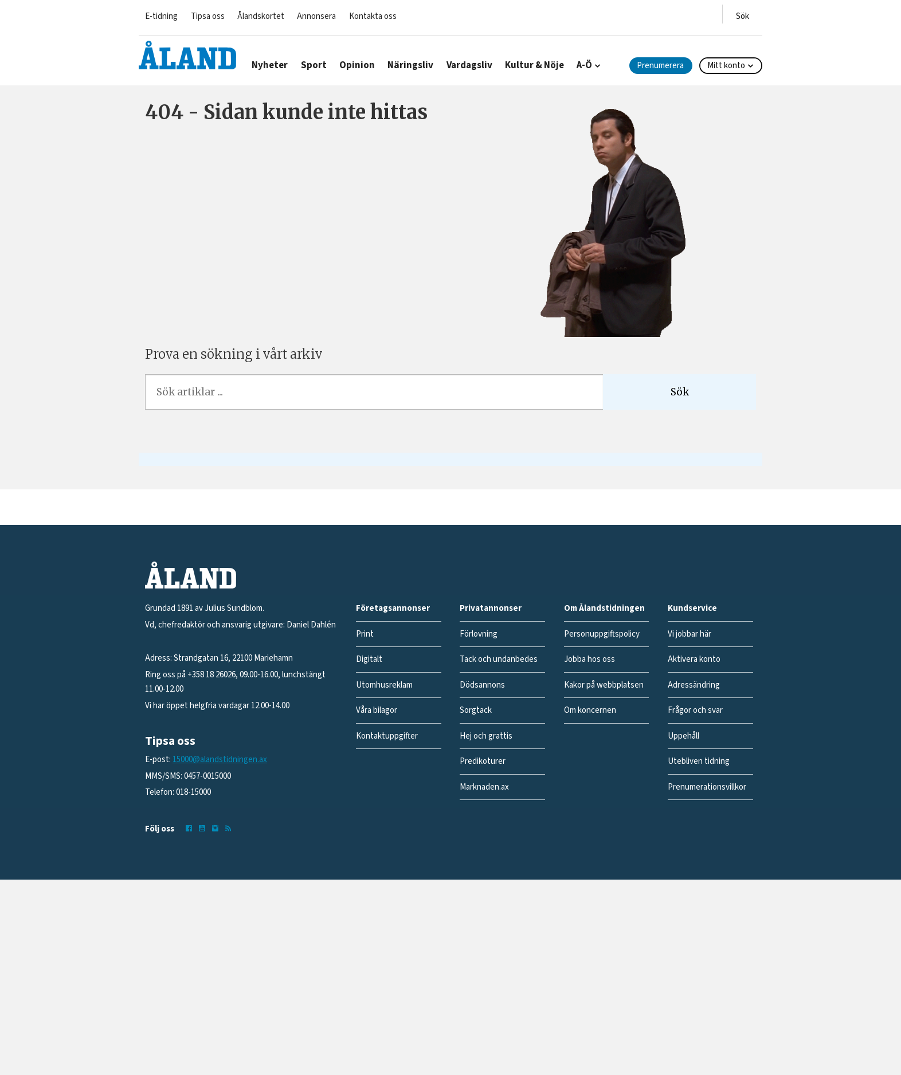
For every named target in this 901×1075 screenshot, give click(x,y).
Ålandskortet (260, 16)
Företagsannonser (393, 608)
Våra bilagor (376, 710)
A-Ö (584, 65)
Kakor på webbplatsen (604, 685)
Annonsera (316, 16)
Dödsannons (482, 685)
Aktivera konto (694, 659)
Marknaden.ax (484, 787)
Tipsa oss (208, 16)
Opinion (357, 65)
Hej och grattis (486, 736)
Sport (314, 65)
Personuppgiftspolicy (602, 634)
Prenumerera (660, 66)
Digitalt (369, 659)
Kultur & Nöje (534, 65)
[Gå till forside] (187, 55)
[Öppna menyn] (742, 14)
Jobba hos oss (589, 659)
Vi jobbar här (689, 634)
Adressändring (694, 685)
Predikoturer (483, 761)
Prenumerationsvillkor (707, 787)
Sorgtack (476, 710)
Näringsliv (410, 65)
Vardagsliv (469, 65)
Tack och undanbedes (499, 659)
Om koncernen (590, 710)
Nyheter (270, 65)
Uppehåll (683, 736)
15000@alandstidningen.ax (220, 760)
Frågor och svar (695, 710)
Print (365, 634)
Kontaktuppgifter (387, 736)
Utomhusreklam (384, 685)
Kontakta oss (373, 16)
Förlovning (478, 634)
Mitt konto (726, 66)
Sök (680, 392)
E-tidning (161, 16)
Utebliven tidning (699, 761)
